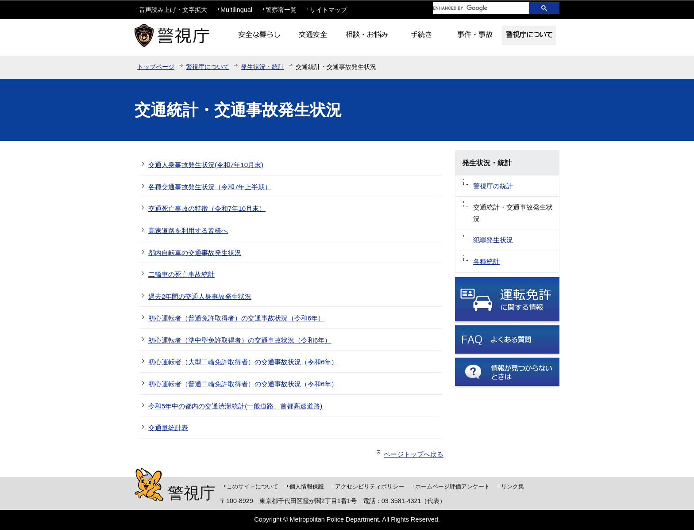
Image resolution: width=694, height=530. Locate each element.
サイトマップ (328, 9)
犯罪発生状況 (493, 240)
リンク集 (512, 486)
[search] (474, 8)
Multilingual (236, 9)
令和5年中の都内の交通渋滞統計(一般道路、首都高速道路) (235, 406)
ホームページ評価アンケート (452, 486)
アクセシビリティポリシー (369, 486)
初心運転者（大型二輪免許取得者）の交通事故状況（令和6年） (243, 362)
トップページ (155, 66)
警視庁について (207, 66)
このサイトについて (252, 486)
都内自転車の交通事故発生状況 (194, 252)
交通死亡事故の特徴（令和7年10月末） (207, 208)
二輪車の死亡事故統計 (181, 274)
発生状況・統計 (262, 66)
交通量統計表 (168, 427)
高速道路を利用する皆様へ (188, 230)
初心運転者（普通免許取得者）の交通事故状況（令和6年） (236, 318)
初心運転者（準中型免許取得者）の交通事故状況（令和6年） (239, 340)
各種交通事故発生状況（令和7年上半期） (209, 187)
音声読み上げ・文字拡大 (173, 9)
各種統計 (486, 261)
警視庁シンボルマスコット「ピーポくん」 (149, 484)
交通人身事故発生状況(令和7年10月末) (205, 164)
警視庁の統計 (493, 186)
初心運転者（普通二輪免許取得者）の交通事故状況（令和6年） (243, 384)
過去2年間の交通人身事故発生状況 (199, 296)
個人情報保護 (306, 486)
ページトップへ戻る (413, 454)
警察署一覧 (281, 9)
